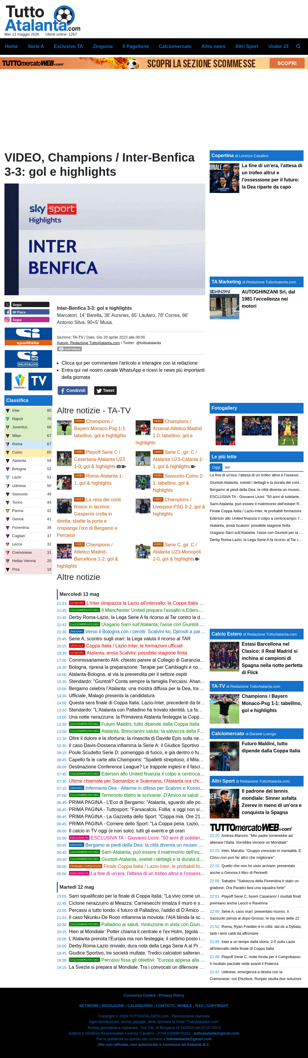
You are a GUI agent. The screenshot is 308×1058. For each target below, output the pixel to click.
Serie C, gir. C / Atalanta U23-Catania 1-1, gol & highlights (178, 459)
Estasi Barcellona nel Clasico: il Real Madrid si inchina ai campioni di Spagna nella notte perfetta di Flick (272, 658)
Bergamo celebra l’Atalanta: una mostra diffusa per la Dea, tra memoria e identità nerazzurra (166, 688)
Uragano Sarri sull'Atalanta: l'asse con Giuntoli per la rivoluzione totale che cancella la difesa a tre (187, 624)
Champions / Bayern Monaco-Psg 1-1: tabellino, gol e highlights (100, 428)
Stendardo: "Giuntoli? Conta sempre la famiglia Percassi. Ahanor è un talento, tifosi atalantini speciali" (175, 681)
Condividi (73, 390)
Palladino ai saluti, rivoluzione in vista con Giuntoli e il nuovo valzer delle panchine (171, 924)
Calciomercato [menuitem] (175, 46)
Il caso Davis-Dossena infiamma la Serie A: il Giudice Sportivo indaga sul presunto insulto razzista (172, 745)
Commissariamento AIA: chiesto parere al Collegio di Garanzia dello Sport (146, 660)
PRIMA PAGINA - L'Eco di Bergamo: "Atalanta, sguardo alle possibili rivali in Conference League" (171, 802)
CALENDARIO (140, 1005)
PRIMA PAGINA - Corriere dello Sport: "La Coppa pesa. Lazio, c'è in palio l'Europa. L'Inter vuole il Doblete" (181, 823)
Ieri (227, 467)
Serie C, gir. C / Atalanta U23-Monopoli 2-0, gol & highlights (177, 551)
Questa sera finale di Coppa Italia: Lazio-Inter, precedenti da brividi (139, 702)
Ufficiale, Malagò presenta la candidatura (112, 695)
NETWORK (89, 1005)
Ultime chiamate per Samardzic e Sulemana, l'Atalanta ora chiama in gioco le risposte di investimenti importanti (185, 780)
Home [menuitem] (11, 46)
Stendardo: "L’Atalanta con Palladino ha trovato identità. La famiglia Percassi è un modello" (164, 709)
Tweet (106, 390)
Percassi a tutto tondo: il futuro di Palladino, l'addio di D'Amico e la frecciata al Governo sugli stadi (171, 910)
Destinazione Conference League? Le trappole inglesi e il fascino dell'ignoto (148, 766)
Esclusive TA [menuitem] (68, 46)
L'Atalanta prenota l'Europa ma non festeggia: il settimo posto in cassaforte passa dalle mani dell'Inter (175, 938)
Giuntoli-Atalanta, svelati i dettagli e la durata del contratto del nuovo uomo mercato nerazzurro (184, 859)
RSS (199, 1005)
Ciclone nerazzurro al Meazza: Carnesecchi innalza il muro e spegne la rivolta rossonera (162, 903)
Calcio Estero (226, 633)
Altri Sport (223, 780)
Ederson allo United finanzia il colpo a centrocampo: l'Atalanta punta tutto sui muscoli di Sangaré (186, 773)
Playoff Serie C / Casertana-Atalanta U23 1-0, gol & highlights (99, 459)
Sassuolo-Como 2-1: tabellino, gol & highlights (178, 483)
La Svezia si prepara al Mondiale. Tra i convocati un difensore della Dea (144, 967)
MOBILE (184, 1005)
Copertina (222, 155)
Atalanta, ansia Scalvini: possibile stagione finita (128, 652)
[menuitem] (298, 46)
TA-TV (78, 337)
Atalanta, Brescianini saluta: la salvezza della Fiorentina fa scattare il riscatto (165, 731)
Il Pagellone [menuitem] (136, 46)
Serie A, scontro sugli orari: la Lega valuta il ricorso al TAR (130, 638)
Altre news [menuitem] (213, 46)
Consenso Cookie (139, 995)
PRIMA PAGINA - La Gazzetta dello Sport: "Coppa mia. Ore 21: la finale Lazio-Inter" (157, 816)
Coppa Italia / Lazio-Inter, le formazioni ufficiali (126, 645)
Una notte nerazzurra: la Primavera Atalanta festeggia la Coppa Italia (141, 716)
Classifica (17, 400)
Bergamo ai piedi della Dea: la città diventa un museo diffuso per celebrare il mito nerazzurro (174, 845)
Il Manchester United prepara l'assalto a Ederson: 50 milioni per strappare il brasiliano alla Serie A (187, 610)
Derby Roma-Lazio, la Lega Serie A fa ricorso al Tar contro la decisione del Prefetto (156, 617)
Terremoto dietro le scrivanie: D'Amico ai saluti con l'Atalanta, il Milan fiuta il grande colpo (178, 795)
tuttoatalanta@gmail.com (216, 1033)
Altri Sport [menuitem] (246, 46)
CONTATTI (165, 1005)
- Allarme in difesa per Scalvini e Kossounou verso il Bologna (157, 788)
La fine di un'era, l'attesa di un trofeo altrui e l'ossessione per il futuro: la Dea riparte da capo (176, 873)
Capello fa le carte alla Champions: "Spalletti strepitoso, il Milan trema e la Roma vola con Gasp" (170, 759)
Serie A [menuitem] (36, 46)
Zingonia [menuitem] (103, 46)
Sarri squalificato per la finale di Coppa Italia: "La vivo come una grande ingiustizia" (156, 896)
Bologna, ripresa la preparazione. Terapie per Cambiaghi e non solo (140, 667)
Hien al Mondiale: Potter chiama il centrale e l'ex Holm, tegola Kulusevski (145, 931)
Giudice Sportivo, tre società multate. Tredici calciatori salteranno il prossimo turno (155, 952)
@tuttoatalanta (148, 343)
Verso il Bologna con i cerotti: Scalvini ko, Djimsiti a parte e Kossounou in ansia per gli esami (174, 631)
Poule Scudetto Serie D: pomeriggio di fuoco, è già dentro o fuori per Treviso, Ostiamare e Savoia (171, 752)
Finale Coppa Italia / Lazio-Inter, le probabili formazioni (143, 866)
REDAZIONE (113, 1005)
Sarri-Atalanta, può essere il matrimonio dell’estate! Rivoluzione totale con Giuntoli (171, 852)
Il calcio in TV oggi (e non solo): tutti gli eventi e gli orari (127, 830)
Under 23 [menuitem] (278, 46)
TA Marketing (226, 281)
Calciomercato (227, 733)
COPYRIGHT (217, 1005)
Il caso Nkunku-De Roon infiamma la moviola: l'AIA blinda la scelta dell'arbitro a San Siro (162, 917)
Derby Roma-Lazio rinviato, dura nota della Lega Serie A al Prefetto (139, 945)
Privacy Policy (172, 995)
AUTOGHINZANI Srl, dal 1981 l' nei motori (268, 299)
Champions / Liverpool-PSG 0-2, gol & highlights (179, 506)
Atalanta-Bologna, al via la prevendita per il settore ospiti (128, 674)
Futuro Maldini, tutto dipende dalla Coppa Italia (134, 724)
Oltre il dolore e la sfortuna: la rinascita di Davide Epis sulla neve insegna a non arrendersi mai (168, 738)
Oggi (216, 467)
